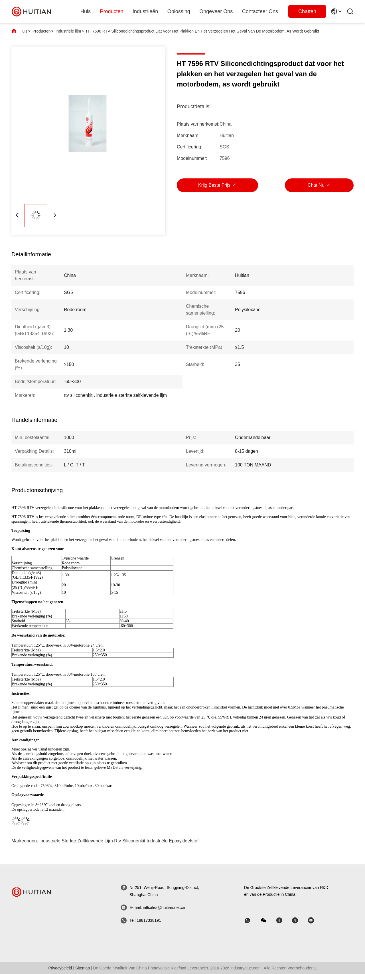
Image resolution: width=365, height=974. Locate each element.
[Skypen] (283, 920)
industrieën (145, 11)
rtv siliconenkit (129, 840)
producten (111, 11)
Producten (42, 31)
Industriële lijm (68, 31)
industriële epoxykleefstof (172, 840)
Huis (85, 11)
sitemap (82, 968)
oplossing (178, 11)
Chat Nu (316, 185)
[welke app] (251, 920)
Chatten (307, 11)
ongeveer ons (216, 11)
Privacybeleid (60, 968)
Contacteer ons (260, 11)
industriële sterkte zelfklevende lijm (76, 840)
